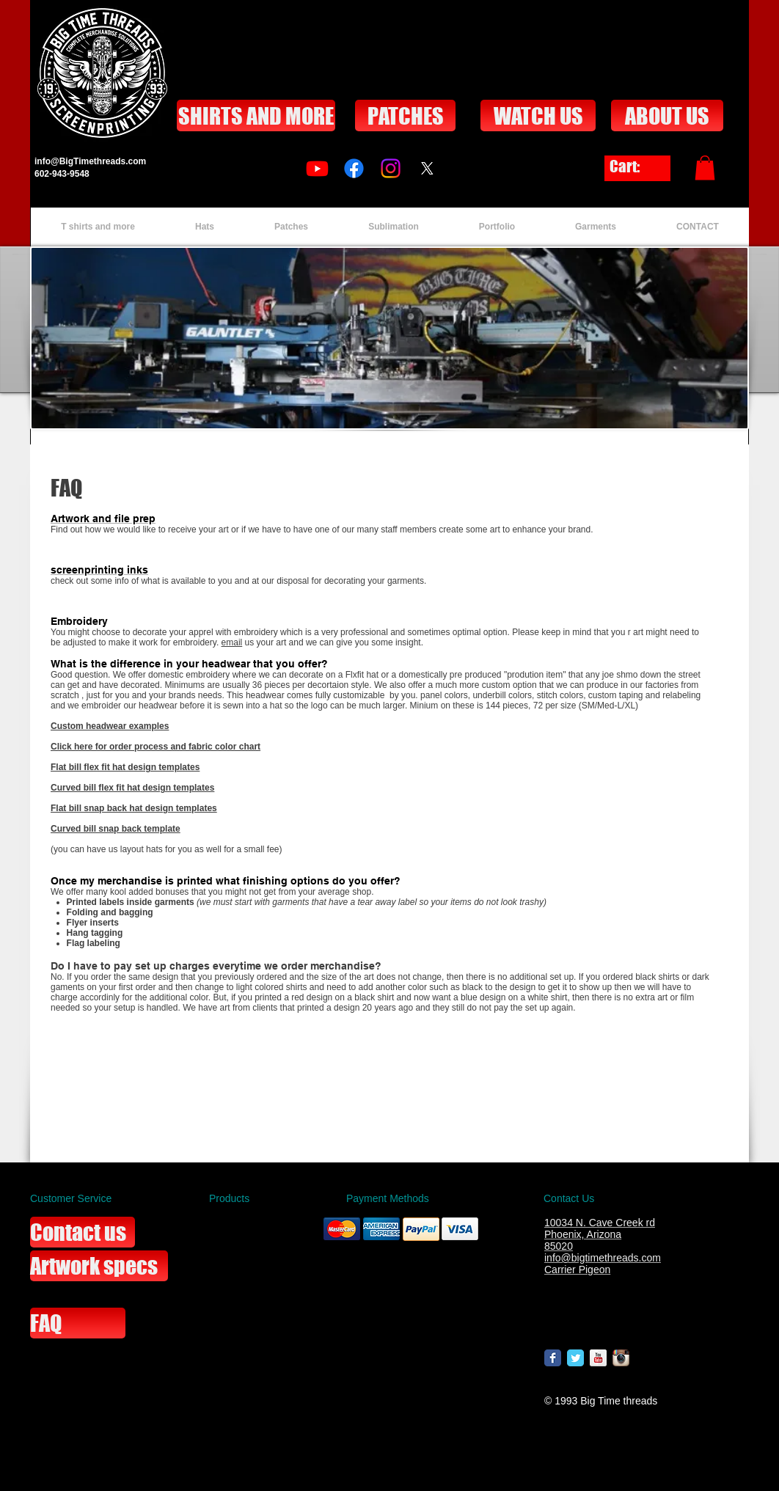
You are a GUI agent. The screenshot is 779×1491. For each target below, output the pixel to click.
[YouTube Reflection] (598, 1357)
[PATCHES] (405, 115)
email (232, 642)
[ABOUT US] (667, 115)
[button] (705, 167)
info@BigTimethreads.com (90, 161)
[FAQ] (77, 1323)
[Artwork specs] (99, 1265)
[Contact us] (82, 1232)
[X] (427, 168)
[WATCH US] (538, 115)
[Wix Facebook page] (552, 1357)
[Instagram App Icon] (620, 1357)
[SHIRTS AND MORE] (256, 115)
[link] (637, 167)
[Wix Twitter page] (575, 1357)
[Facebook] (354, 168)
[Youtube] (317, 168)
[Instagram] (390, 168)
